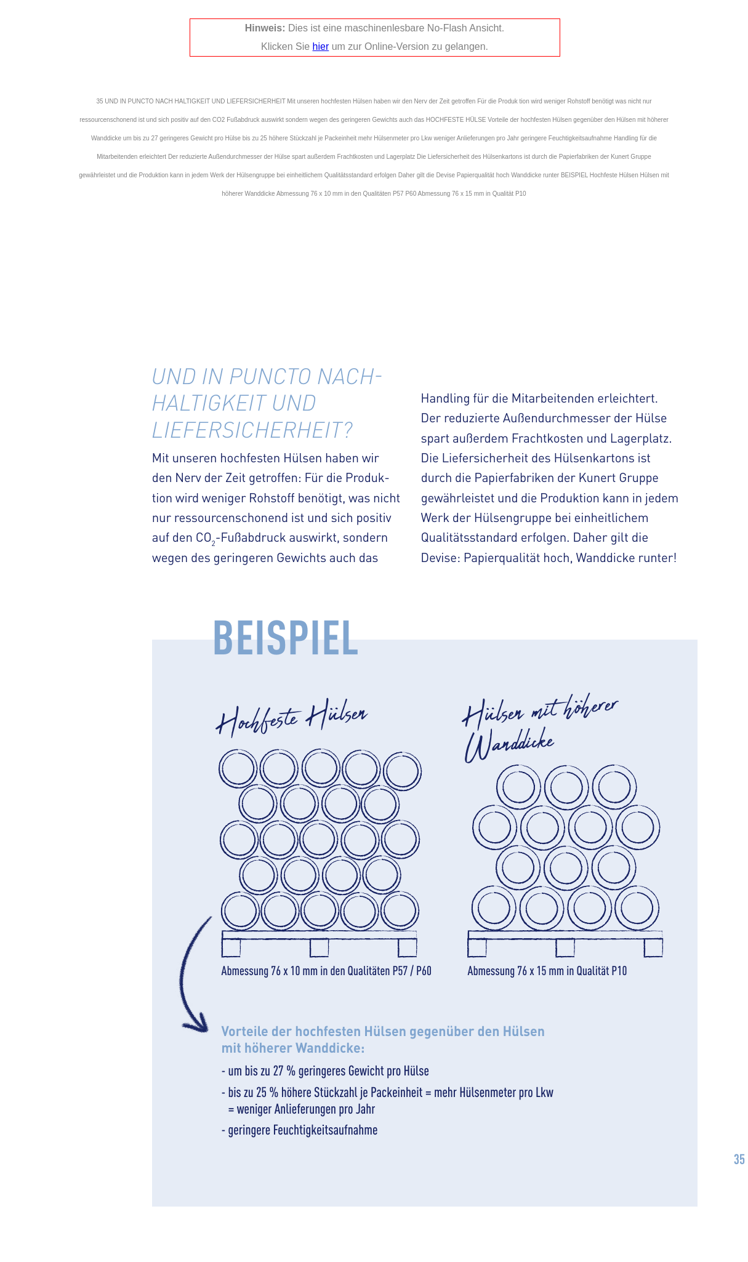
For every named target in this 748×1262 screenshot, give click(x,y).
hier (321, 46)
